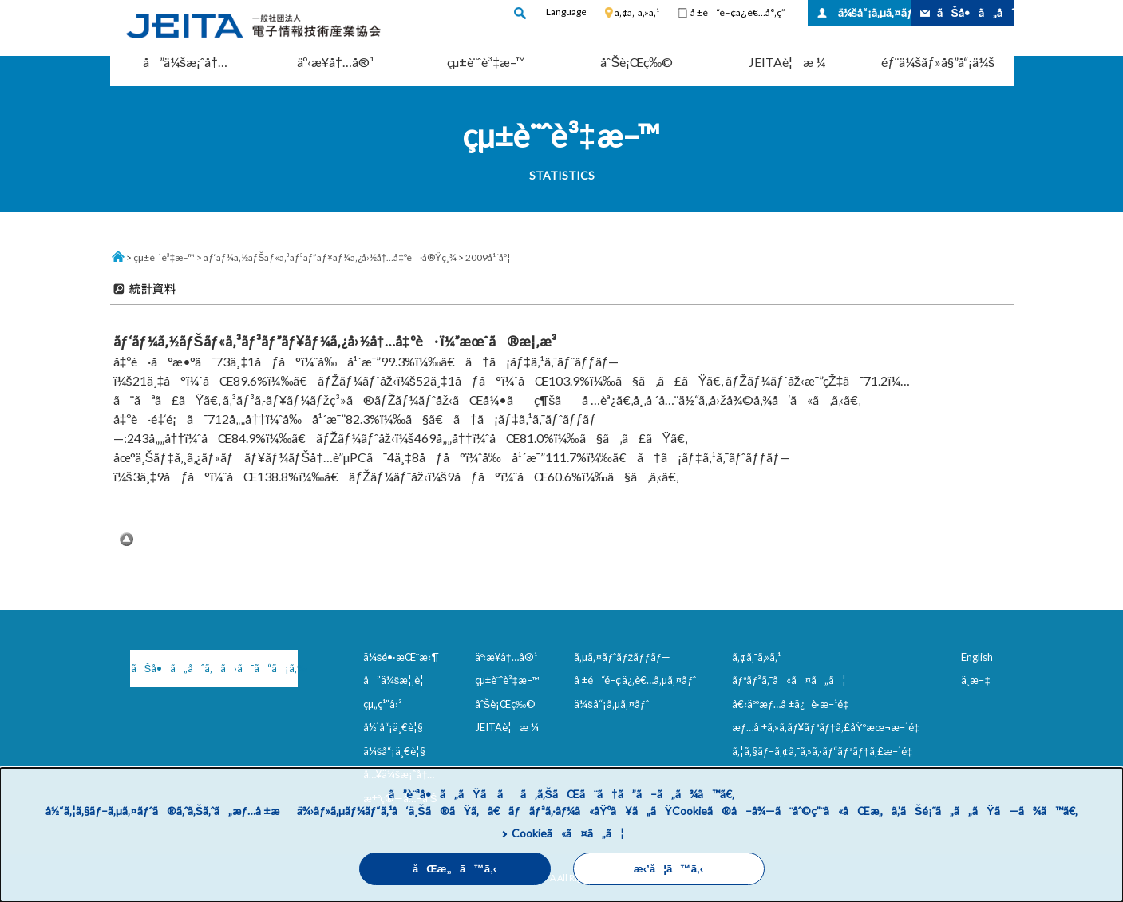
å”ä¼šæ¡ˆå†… (185, 61)
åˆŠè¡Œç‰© (636, 61)
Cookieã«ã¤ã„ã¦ (568, 833)
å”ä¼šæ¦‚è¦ (398, 680)
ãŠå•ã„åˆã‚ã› (975, 12)
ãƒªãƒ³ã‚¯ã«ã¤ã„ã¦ (789, 680)
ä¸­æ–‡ (975, 680)
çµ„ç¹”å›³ (382, 704)
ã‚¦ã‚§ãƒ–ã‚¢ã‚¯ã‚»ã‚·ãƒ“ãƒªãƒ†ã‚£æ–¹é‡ (825, 751)
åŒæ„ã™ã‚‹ (455, 869)
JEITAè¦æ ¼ (787, 61)
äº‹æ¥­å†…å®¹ (335, 61)
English (977, 657)
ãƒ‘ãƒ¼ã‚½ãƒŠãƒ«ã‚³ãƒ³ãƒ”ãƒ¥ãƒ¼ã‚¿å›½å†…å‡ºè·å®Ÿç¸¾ (330, 257)
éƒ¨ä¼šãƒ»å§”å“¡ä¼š (937, 61)
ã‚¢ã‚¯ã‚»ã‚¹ (637, 12)
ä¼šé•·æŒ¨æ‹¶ (401, 657)
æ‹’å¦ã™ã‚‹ (668, 869)
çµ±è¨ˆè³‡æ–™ (486, 61)
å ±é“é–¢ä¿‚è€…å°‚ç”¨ (739, 12)
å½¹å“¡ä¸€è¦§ (393, 727)
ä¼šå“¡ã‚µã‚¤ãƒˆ (874, 12)
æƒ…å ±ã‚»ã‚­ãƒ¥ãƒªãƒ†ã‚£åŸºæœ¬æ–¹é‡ (829, 727)
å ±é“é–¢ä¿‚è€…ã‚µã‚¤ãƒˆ (635, 680)
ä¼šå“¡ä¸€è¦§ (394, 751)
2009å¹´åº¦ (487, 257)
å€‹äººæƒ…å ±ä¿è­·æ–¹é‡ (793, 704)
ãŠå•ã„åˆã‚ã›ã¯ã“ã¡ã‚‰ (214, 668)
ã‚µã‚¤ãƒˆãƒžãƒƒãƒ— (622, 657)
